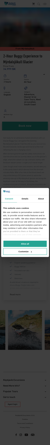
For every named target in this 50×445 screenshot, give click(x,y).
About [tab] (41, 199)
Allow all (25, 244)
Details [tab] (25, 199)
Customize (25, 251)
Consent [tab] (9, 199)
